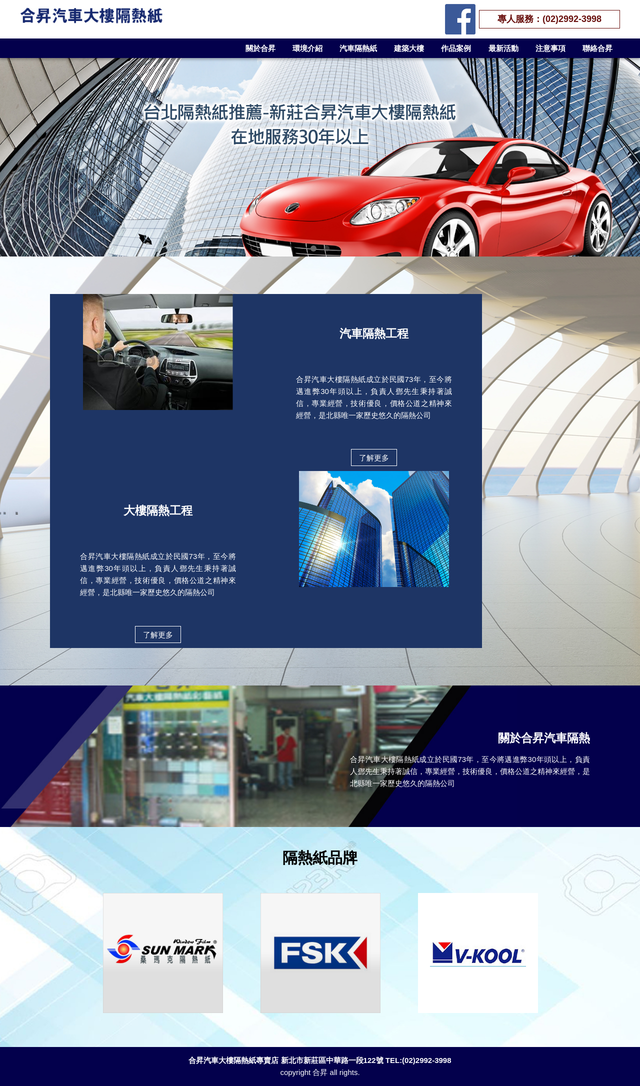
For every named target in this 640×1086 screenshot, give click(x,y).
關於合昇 (261, 48)
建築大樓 (409, 48)
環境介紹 (307, 48)
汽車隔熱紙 (358, 48)
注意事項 (551, 48)
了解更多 (374, 457)
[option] (163, 953)
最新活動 (503, 48)
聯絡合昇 (597, 48)
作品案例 (456, 48)
